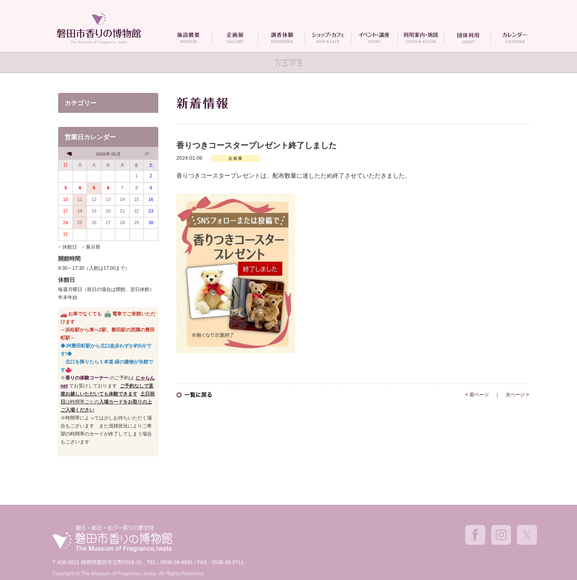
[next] (146, 154)
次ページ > (517, 394)
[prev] (70, 154)
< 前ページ (476, 394)
